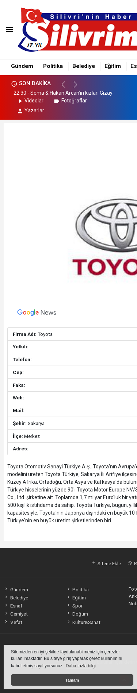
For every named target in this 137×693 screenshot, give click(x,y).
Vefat (13, 622)
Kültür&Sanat (83, 622)
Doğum (77, 614)
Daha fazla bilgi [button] (81, 665)
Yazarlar (30, 110)
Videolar (30, 101)
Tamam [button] (72, 680)
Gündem (22, 66)
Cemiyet (15, 614)
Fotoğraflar (70, 101)
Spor (74, 606)
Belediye (83, 66)
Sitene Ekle (106, 563)
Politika (53, 66)
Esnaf (13, 606)
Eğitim (112, 66)
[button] (67, 88)
